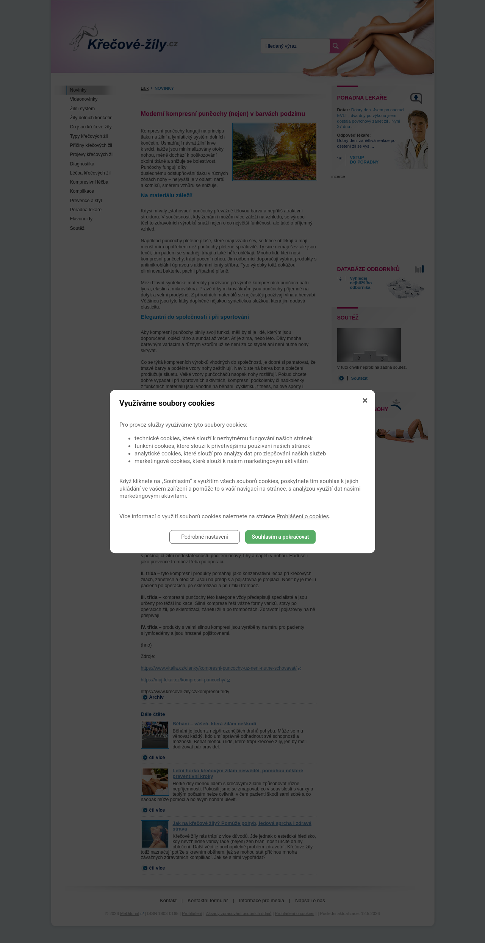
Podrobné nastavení (204, 537)
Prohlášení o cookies (303, 516)
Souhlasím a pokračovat (280, 537)
